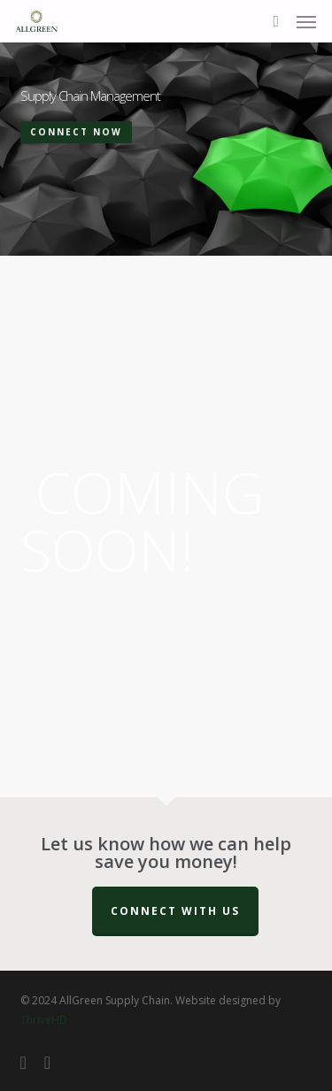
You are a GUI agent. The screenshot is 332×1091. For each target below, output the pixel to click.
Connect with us (175, 910)
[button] (306, 21)
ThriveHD (43, 1019)
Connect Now (76, 132)
